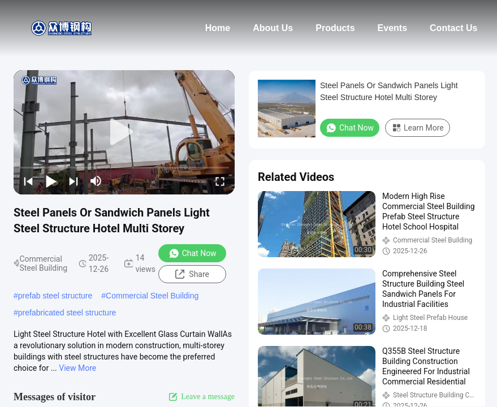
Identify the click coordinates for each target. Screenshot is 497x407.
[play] (124, 132)
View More (77, 368)
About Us (273, 28)
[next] (73, 180)
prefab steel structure (55, 295)
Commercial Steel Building (152, 295)
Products (335, 28)
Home (217, 28)
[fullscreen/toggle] (220, 180)
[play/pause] (51, 180)
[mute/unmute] (96, 180)
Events (392, 28)
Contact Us (453, 28)
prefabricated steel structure (67, 312)
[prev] (28, 180)
